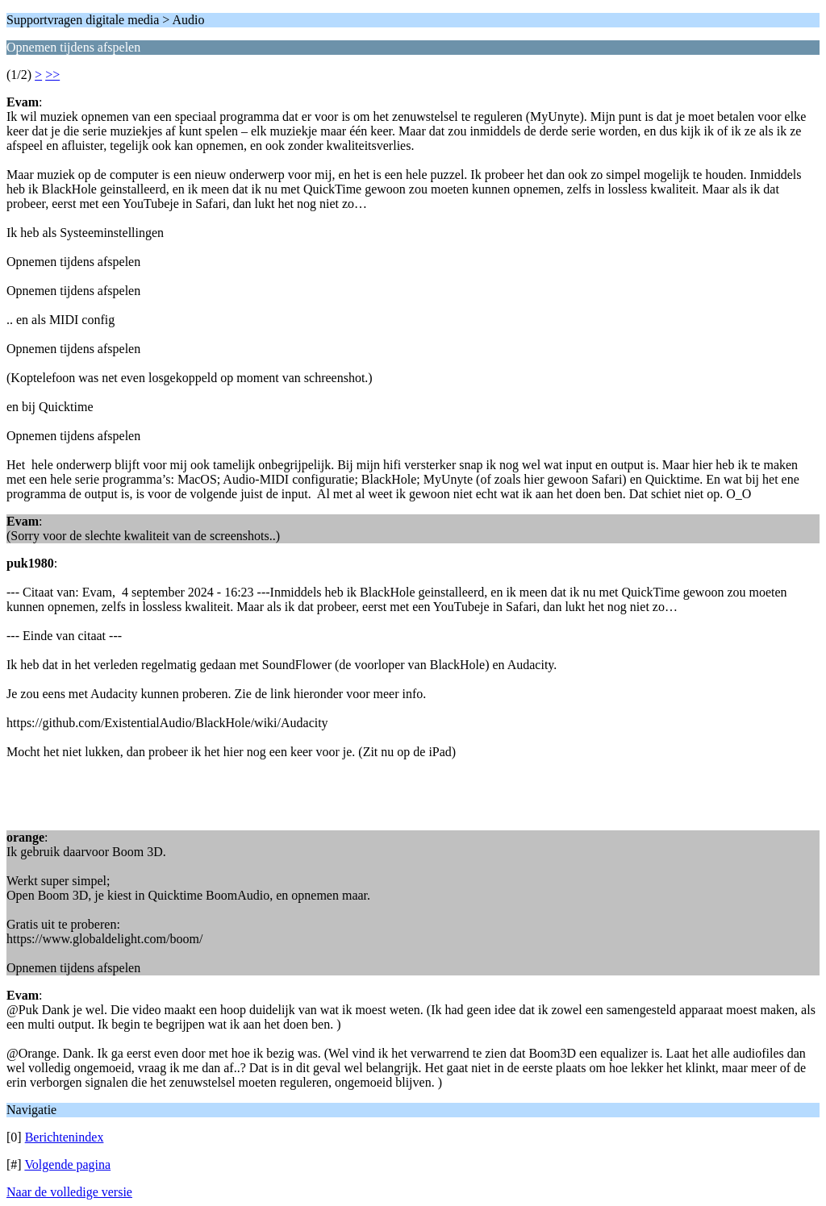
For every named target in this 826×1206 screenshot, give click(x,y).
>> (52, 74)
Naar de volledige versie (69, 1192)
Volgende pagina (67, 1164)
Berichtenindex (64, 1137)
